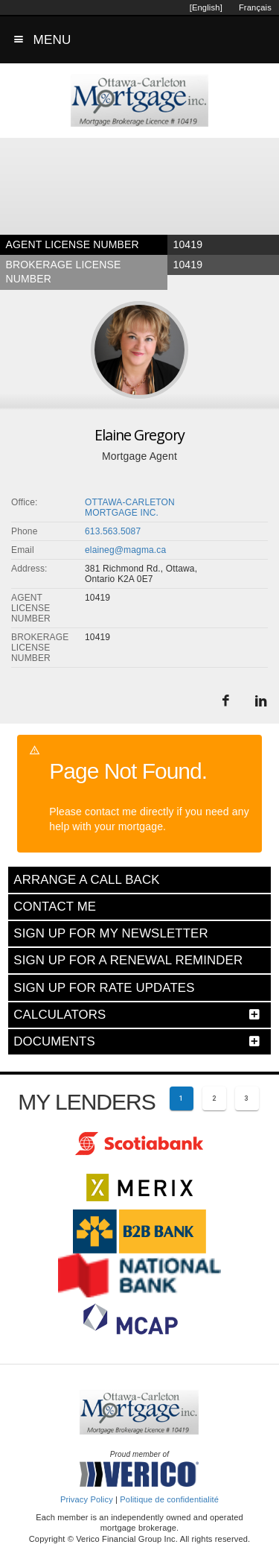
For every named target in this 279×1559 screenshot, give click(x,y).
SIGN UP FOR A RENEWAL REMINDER (128, 960)
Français (255, 7)
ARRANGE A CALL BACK (86, 880)
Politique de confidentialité (169, 1499)
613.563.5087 (113, 531)
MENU (52, 40)
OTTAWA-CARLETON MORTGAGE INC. (130, 507)
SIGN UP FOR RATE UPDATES (103, 988)
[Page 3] (247, 1098)
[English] (206, 7)
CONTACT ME (54, 906)
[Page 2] (214, 1098)
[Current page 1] (181, 1098)
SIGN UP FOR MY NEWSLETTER (110, 933)
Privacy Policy (86, 1499)
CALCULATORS (59, 1015)
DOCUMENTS (54, 1041)
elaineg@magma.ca (125, 550)
